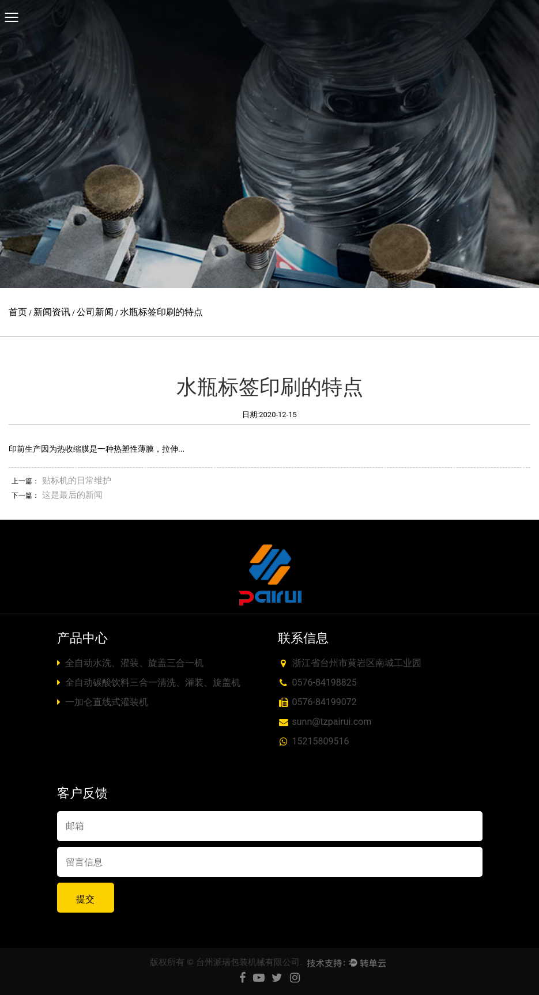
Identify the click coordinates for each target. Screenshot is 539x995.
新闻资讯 (51, 312)
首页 (18, 312)
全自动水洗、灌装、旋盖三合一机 (130, 662)
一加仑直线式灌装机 (103, 702)
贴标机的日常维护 (76, 480)
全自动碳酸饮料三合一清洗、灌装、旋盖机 (149, 682)
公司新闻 (95, 312)
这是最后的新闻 (72, 495)
